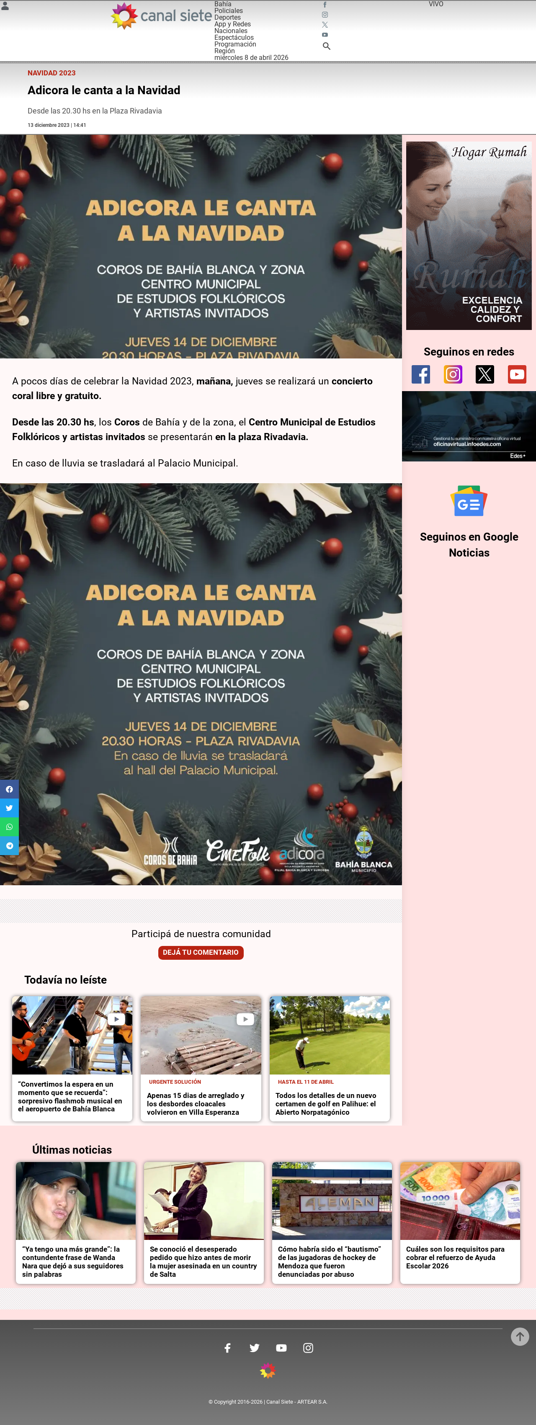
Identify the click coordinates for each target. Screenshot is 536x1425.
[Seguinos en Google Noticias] (469, 501)
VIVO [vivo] (436, 4)
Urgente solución (175, 1082)
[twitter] (485, 374)
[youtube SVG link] (326, 36)
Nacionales (230, 31)
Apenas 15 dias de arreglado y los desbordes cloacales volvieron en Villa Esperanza (196, 1104)
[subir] (520, 1336)
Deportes (227, 17)
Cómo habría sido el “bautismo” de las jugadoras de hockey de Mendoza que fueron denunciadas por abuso (329, 1261)
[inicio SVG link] (268, 1372)
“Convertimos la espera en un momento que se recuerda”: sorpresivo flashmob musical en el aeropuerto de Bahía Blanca (70, 1096)
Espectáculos (234, 37)
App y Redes (232, 24)
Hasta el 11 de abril (306, 1082)
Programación (235, 44)
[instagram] (453, 374)
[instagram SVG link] (326, 16)
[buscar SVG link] (327, 47)
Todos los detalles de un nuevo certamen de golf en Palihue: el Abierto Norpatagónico (326, 1104)
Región (224, 51)
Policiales (228, 11)
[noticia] (72, 1035)
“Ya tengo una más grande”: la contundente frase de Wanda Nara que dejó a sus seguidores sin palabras (73, 1261)
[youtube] (517, 374)
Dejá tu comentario (201, 952)
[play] (116, 1019)
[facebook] (421, 374)
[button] (9, 789)
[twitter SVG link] (326, 26)
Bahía (223, 4)
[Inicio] (160, 16)
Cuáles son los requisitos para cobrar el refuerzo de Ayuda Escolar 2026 (455, 1257)
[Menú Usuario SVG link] (5, 7)
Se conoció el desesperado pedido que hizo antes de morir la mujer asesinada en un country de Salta (203, 1261)
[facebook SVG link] (326, 6)
